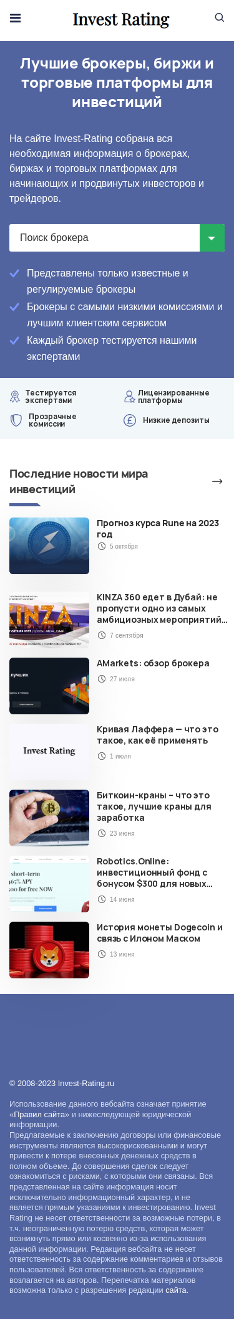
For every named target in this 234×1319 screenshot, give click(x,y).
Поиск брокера (54, 237)
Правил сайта (39, 1114)
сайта (176, 1290)
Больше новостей (203, 481)
